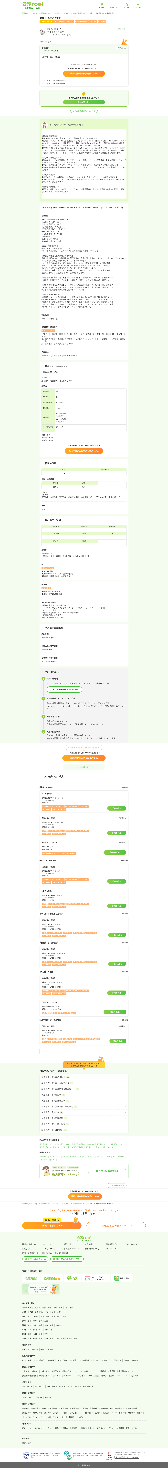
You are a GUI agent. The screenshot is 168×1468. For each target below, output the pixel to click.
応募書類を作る (112, 1244)
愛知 (29, 1321)
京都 (35, 1325)
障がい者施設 (101, 1376)
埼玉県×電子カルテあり (63, 1144)
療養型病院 (55, 1371)
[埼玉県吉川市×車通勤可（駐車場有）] (84, 1089)
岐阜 (35, 1321)
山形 (66, 1308)
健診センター (114, 1376)
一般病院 (25, 1371)
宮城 (55, 1308)
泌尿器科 (106, 1413)
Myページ (47, 1244)
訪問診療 (118, 1360)
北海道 (37, 1308)
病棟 (114, 1157)
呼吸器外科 (119, 1408)
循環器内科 (74, 1408)
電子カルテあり (55, 1157)
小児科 (65, 1413)
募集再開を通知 (116, 1185)
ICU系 (58, 1360)
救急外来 (50, 1360)
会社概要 (25, 1439)
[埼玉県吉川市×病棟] (84, 1112)
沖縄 (75, 1339)
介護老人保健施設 (29, 1376)
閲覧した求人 (27, 1249)
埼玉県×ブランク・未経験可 (49, 1147)
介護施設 (111, 1371)
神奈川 (36, 1316)
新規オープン (27, 1428)
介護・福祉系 (83, 1360)
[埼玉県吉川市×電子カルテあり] (84, 1083)
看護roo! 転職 (46, 13)
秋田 (61, 1308)
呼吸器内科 (52, 1408)
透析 (65, 1360)
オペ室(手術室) (39, 1360)
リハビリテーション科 (42, 1417)
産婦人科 (73, 1413)
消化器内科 (63, 1408)
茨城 (53, 1316)
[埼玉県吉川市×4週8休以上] (84, 1077)
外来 (29, 1360)
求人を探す (89, 1244)
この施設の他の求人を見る (84, 111)
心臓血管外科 (131, 1408)
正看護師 (121, 1157)
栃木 (59, 1316)
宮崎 (62, 1339)
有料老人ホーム (45, 1376)
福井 (53, 1312)
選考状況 (67, 1244)
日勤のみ (52, 1160)
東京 (29, 1316)
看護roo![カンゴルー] (29, 13)
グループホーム (81, 1376)
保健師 (43, 1349)
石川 (48, 1312)
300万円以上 (27, 1387)
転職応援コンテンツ (72, 1249)
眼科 (80, 1413)
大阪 (29, 1325)
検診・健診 (95, 1360)
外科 (111, 1408)
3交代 (31, 1397)
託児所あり (90, 1157)
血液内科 (84, 1408)
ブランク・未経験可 (103, 1157)
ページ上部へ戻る (84, 767)
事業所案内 (26, 1443)
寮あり (82, 1157)
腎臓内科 (93, 1408)
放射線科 (131, 1413)
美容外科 (25, 1408)
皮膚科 (98, 1413)
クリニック (77, 1371)
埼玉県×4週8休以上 (46, 1144)
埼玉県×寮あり (102, 1144)
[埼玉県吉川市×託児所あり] (84, 1101)
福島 (72, 1308)
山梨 (59, 1312)
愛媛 (40, 1334)
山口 (52, 1330)
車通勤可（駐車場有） (70, 1157)
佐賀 (40, 1339)
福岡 (35, 1339)
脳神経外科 (37, 1413)
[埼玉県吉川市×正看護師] (84, 1118)
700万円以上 (76, 1387)
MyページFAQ (111, 1249)
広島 (29, 1330)
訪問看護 (72, 1360)
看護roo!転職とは (29, 1244)
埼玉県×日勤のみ (107, 1147)
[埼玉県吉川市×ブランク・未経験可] (84, 1106)
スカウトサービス (50, 1249)
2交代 (24, 1397)
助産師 (50, 1349)
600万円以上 (64, 1387)
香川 (35, 1334)
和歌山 (58, 1325)
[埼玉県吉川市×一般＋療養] (84, 1124)
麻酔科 (140, 1413)
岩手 (49, 1308)
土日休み (49, 1428)
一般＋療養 (43, 1160)
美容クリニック (90, 1371)
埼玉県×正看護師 (78, 1147)
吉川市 (66, 13)
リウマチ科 (26, 1417)
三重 (46, 1321)
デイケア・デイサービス (63, 1376)
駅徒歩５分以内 (61, 1428)
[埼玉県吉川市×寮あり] (84, 1095)
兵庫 (40, 1325)
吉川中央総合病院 (79, 13)
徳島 (29, 1334)
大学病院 (35, 1371)
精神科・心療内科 (119, 1413)
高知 (46, 1334)
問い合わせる (52, 683)
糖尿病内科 (103, 1408)
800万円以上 (88, 1387)
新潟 (37, 1312)
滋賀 (46, 1325)
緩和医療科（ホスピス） (75, 1417)
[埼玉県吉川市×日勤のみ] (84, 1130)
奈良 (52, 1325)
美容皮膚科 (35, 1408)
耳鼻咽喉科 (88, 1413)
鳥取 (40, 1330)
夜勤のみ (48, 1397)
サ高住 (91, 1376)
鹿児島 (69, 1339)
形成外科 (56, 1413)
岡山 (35, 1330)
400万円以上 (39, 1387)
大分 (57, 1339)
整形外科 (47, 1413)
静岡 (40, 1321)
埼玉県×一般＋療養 (92, 1147)
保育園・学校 (107, 1360)
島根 (46, 1330)
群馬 (64, 1316)
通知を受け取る (84, 102)
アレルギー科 (58, 1417)
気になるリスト (133, 1244)
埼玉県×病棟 (65, 1147)
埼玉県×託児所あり (115, 1144)
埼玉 (42, 1316)
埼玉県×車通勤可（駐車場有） (84, 1144)
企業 (136, 1376)
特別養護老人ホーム (125, 1371)
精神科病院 (66, 1371)
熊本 (51, 1339)
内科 (44, 1408)
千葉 (48, 1316)
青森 (44, 1308)
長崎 (46, 1339)
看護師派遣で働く (92, 1249)
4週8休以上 (43, 1157)
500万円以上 (52, 1387)
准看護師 (35, 1349)
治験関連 (134, 1360)
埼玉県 (57, 13)
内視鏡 (126, 1360)
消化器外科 (26, 1413)
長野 (64, 1312)
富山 (42, 1312)
